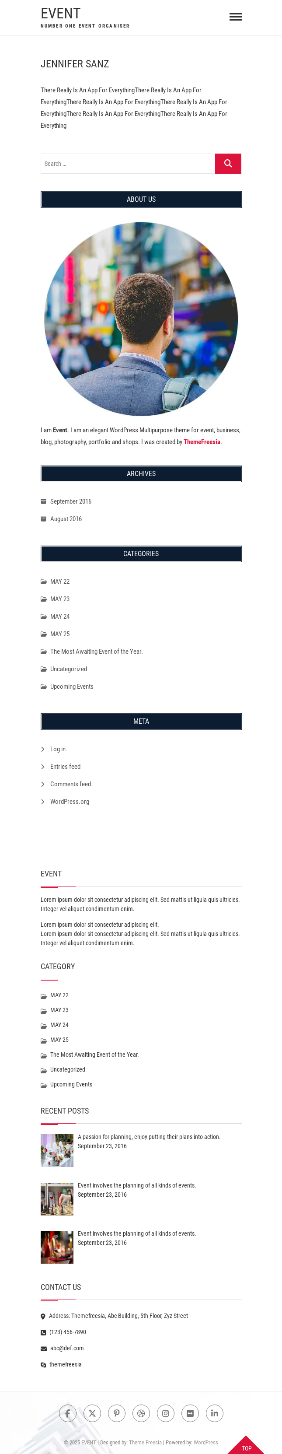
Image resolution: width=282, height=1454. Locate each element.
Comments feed (70, 784)
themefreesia (61, 1364)
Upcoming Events (72, 686)
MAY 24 (60, 616)
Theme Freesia (145, 1442)
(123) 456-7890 (63, 1331)
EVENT (61, 13)
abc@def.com (62, 1348)
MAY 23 (60, 599)
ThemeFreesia (202, 442)
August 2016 (66, 519)
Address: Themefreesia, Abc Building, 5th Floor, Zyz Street (114, 1315)
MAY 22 (60, 581)
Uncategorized (68, 669)
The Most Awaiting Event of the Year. (96, 651)
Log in (58, 749)
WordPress (206, 1442)
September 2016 (70, 501)
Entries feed (65, 767)
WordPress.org (69, 802)
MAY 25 (60, 634)
